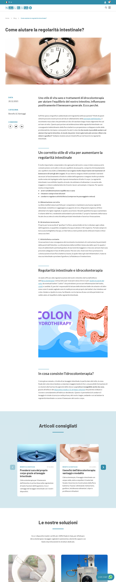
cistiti (40, 286)
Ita (8, 2)
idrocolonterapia (47, 281)
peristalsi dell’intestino (92, 119)
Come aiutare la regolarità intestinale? (34, 18)
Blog (15, 18)
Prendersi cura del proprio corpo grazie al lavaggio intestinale (34, 473)
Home (7, 18)
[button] (105, 2)
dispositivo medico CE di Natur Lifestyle (69, 389)
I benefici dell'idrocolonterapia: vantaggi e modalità (79, 472)
